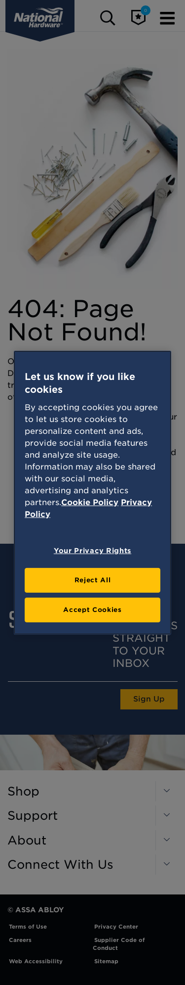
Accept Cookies (92, 609)
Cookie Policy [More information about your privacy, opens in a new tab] (89, 502)
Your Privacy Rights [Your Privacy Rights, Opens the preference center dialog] (92, 551)
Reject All (92, 580)
